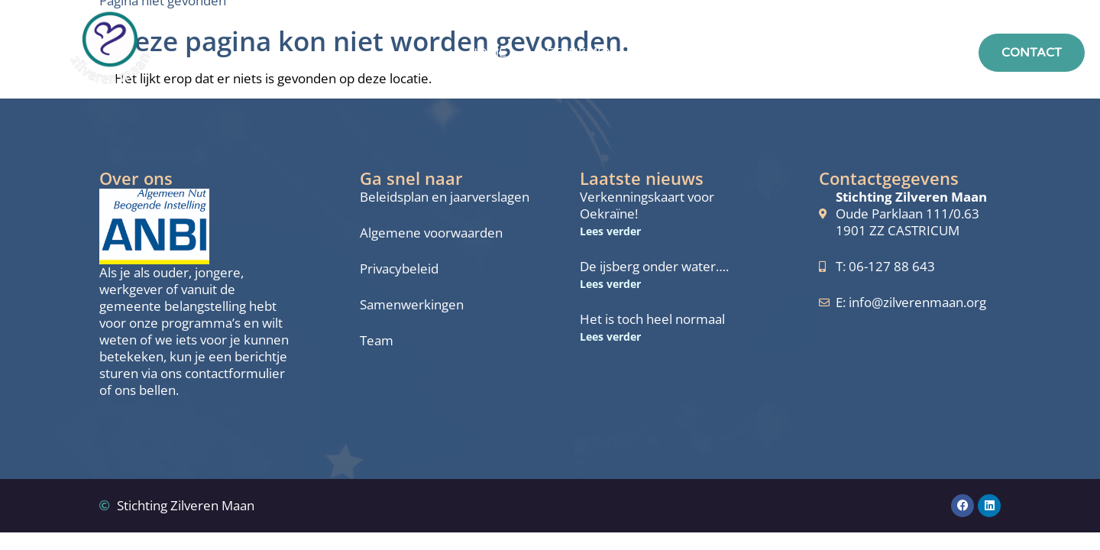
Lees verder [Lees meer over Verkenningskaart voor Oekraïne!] (610, 231)
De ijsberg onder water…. (654, 266)
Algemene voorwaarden (431, 233)
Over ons (764, 52)
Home (487, 52)
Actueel (855, 52)
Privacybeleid (399, 268)
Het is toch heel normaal (652, 319)
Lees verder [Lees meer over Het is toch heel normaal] (610, 336)
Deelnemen (576, 52)
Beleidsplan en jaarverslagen (444, 197)
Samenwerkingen (412, 304)
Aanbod (673, 52)
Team (376, 340)
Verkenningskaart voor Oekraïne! (647, 205)
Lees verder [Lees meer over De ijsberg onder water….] (610, 284)
